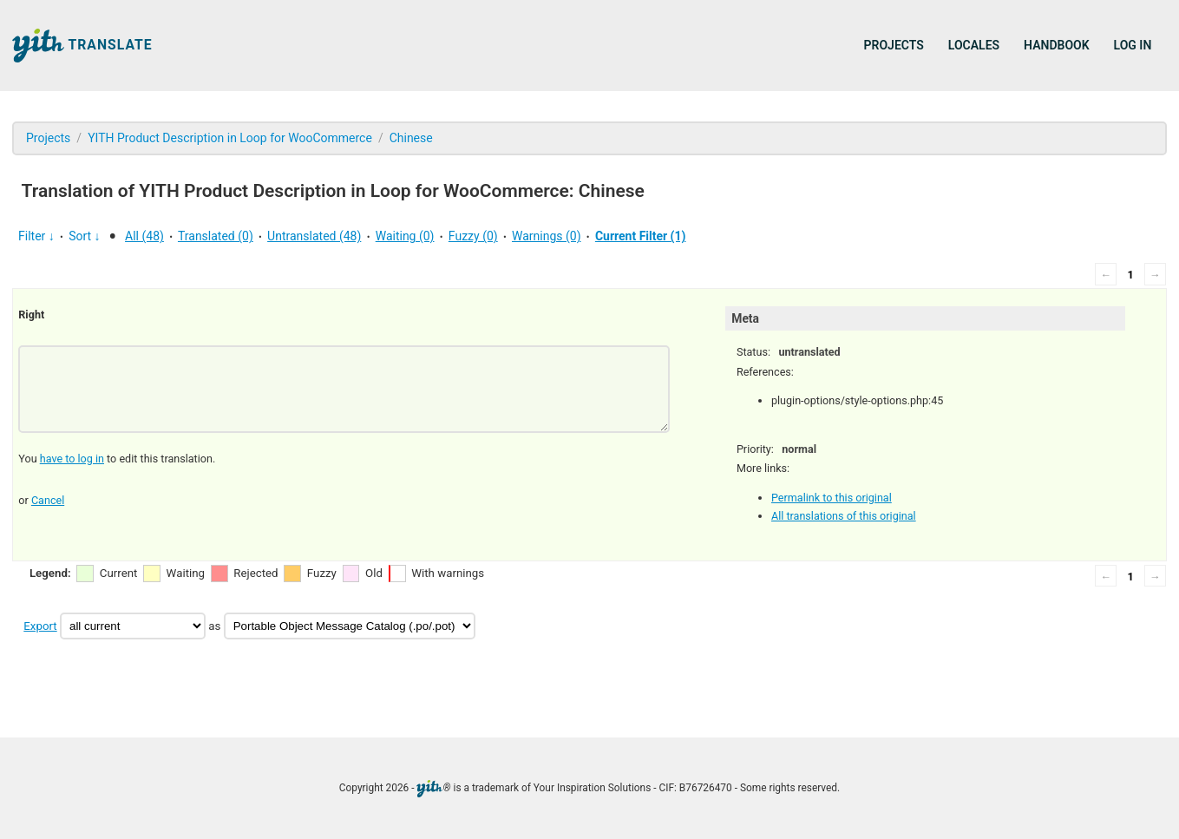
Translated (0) (215, 236)
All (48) (144, 236)
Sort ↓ (84, 236)
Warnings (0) (546, 236)
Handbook (1056, 45)
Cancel (47, 500)
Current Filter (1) (640, 236)
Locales (973, 45)
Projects (894, 45)
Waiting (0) (405, 236)
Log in (1133, 45)
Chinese (411, 138)
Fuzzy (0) (473, 236)
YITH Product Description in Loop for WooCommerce (230, 138)
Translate (82, 45)
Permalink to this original (831, 497)
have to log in (72, 458)
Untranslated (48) (314, 236)
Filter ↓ (36, 236)
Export (39, 626)
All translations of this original (843, 515)
